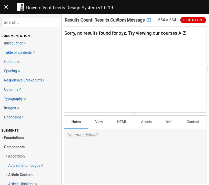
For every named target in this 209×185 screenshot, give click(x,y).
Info (169, 121)
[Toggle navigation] (6, 7)
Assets (146, 121)
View (99, 121)
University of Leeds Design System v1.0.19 (69, 7)
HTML (122, 121)
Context (193, 121)
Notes (76, 121)
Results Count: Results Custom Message (108, 20)
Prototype (193, 20)
